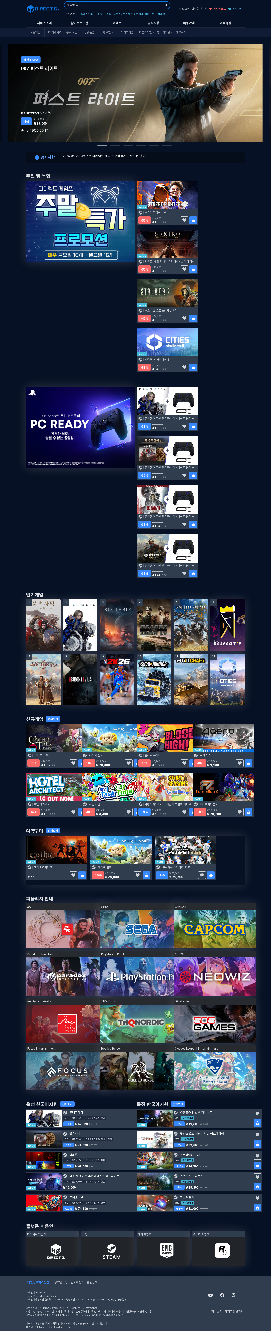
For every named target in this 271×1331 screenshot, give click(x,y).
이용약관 (57, 1282)
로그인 (184, 9)
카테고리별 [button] (127, 32)
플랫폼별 (89, 32)
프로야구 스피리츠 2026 (90, 13)
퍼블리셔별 (145, 32)
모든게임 (35, 32)
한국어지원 (163, 32)
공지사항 (153, 22)
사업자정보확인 (234, 1311)
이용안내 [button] (189, 22)
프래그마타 (161, 13)
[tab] (102, 145)
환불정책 (91, 1282)
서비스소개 (44, 22)
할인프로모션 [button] (79, 22)
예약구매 (181, 32)
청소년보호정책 (74, 1282)
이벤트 (117, 22)
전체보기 (53, 719)
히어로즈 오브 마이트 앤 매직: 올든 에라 (123, 13)
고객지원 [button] (225, 22)
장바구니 (235, 9)
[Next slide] (223, 93)
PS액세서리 (54, 32)
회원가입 (199, 9)
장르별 (107, 32)
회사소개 (216, 1311)
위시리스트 (217, 9)
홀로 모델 (71, 32)
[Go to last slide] (47, 93)
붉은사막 (149, 13)
